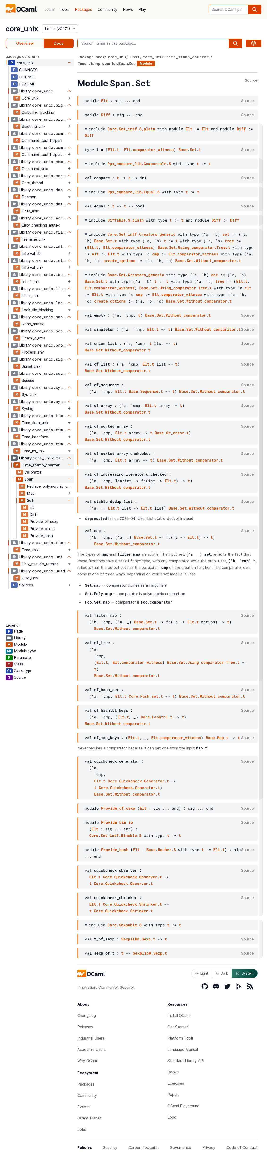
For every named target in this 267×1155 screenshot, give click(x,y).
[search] (254, 9)
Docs (58, 43)
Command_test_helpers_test (44, 154)
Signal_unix (31, 366)
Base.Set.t (189, 149)
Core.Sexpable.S (125, 924)
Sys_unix (29, 394)
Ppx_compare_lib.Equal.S (134, 191)
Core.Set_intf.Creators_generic (141, 234)
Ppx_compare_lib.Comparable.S (139, 163)
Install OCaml (178, 1015)
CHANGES (28, 70)
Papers (173, 1094)
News (128, 9)
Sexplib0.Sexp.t (138, 938)
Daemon (29, 197)
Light (201, 973)
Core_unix (30, 98)
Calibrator (32, 472)
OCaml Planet (89, 1118)
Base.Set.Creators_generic (136, 274)
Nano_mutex (33, 324)
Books (173, 1072)
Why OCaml (87, 1060)
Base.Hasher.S (161, 849)
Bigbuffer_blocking (38, 112)
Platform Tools (180, 1038)
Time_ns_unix (33, 451)
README (27, 84)
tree (229, 240)
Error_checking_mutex (41, 225)
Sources (26, 585)
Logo (171, 1117)
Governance (180, 1147)
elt (95, 253)
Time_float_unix (35, 422)
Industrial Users (90, 1038)
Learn (49, 9)
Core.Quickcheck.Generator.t (138, 780)
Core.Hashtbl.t (156, 716)
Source (251, 80)
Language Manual (182, 1049)
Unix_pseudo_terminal (40, 564)
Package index (91, 57)
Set (30, 500)
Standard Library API (185, 1060)
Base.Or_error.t (172, 432)
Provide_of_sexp (43, 521)
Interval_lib (31, 253)
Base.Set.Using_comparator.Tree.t (194, 247)
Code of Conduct (242, 1147)
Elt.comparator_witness (149, 149)
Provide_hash (41, 535)
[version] (60, 28)
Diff (32, 514)
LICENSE (27, 77)
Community (107, 9)
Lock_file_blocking (37, 309)
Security (110, 1147)
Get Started (178, 1026)
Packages (83, 9)
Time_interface (35, 436)
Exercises (175, 1083)
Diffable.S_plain (126, 220)
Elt (31, 507)
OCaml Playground (183, 1105)
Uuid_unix (30, 578)
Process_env (33, 352)
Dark (222, 973)
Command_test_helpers (42, 140)
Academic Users (91, 1049)
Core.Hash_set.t (146, 696)
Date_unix (30, 211)
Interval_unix (33, 267)
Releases (85, 1026)
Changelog (86, 1015)
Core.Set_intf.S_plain (131, 128)
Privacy (208, 1147)
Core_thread (32, 182)
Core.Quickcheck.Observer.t (132, 876)
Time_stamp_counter (41, 465)
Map (31, 493)
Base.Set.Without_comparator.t (208, 260)
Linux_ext (30, 295)
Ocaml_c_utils (33, 338)
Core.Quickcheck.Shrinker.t (132, 904)
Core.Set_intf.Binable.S (115, 835)
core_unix (22, 28)
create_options (119, 260)
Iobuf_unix (31, 281)
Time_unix (30, 549)
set (225, 234)
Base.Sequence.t (146, 391)
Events (83, 1106)
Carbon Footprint (144, 1147)
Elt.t (113, 149)
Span (28, 479)
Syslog (27, 408)
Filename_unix (34, 239)
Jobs (81, 1129)
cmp (155, 253)
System (245, 973)
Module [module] (146, 63)
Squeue (28, 380)
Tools (64, 9)
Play (142, 9)
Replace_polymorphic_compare (50, 486)
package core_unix (22, 56)
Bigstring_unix (34, 126)
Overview (25, 43)
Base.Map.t (217, 737)
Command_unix (35, 168)
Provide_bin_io (42, 528)
